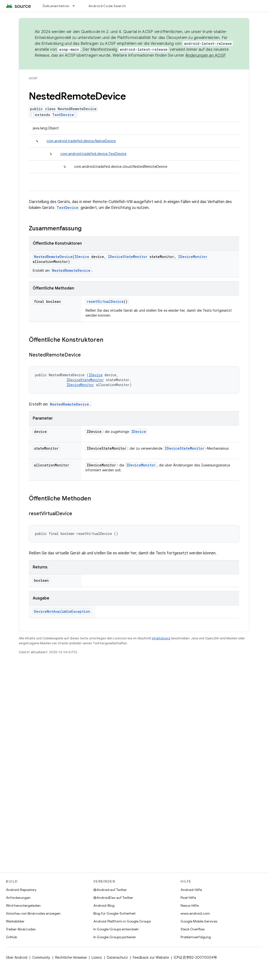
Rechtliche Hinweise (71, 957)
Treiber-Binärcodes (20, 929)
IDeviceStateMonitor (128, 256)
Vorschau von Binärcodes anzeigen (33, 913)
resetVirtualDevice (105, 301)
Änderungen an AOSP (205, 55)
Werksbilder (15, 921)
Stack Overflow (193, 929)
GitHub (11, 937)
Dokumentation (56, 6)
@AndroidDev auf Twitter (113, 897)
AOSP (33, 78)
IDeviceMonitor (192, 256)
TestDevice (63, 114)
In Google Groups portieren (114, 937)
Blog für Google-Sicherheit (114, 913)
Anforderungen (18, 897)
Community (41, 957)
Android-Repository (21, 890)
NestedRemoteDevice (53, 256)
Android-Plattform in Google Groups (122, 921)
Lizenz (97, 957)
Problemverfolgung (196, 937)
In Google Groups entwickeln (116, 929)
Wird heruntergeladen (23, 905)
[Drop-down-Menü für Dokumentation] (76, 6)
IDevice (81, 256)
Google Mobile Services (199, 921)
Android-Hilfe (191, 890)
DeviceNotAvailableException (62, 611)
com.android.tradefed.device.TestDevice (93, 154)
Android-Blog (104, 905)
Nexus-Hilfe (190, 905)
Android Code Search (107, 6)
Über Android (16, 957)
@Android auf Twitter (110, 890)
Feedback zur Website (151, 957)
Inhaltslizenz (161, 638)
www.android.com (195, 913)
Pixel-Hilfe (188, 897)
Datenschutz (117, 957)
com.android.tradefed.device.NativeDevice (81, 141)
